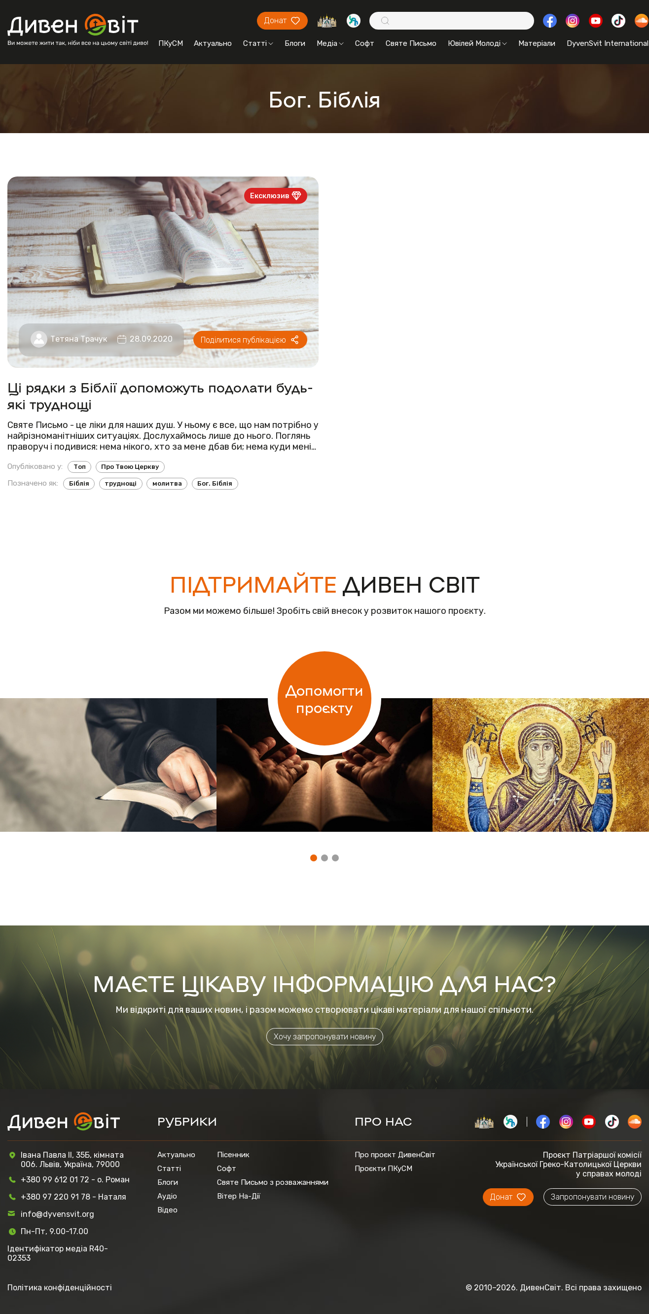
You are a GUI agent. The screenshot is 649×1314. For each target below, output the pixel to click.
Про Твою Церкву (130, 466)
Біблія (79, 483)
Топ (79, 466)
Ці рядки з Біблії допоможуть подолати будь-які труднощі (160, 395)
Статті (258, 43)
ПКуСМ (170, 43)
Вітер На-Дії (238, 1196)
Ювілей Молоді (477, 43)
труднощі (121, 483)
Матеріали (536, 43)
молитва (167, 483)
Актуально (213, 43)
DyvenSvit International (608, 43)
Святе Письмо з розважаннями (272, 1182)
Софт (364, 43)
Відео (167, 1210)
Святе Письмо (411, 43)
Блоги (295, 43)
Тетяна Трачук (78, 339)
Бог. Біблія (214, 483)
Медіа (330, 43)
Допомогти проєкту (324, 698)
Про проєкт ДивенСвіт (395, 1154)
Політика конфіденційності (59, 1287)
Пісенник (233, 1154)
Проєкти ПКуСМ (383, 1168)
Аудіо (167, 1196)
